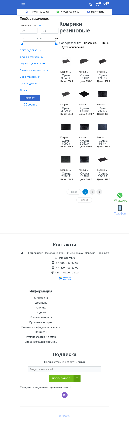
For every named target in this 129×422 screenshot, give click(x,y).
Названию (90, 43)
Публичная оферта (41, 322)
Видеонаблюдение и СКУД (41, 341)
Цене (105, 43)
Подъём (41, 312)
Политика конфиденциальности (41, 327)
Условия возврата (41, 317)
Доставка (41, 302)
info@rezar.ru (95, 11)
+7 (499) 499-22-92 (37, 11)
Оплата (41, 307)
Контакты (41, 331)
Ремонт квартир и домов (41, 336)
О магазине (41, 297)
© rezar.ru (64, 416)
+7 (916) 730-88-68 (67, 11)
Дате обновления (73, 47)
